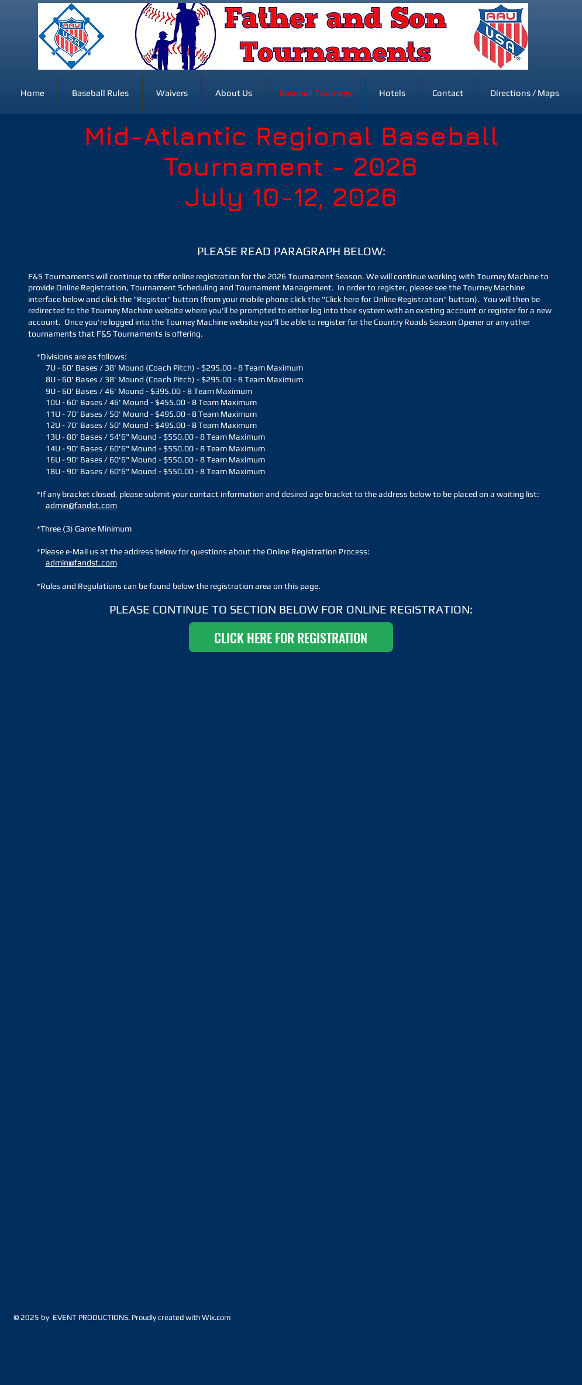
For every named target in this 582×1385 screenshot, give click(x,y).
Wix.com (216, 1317)
